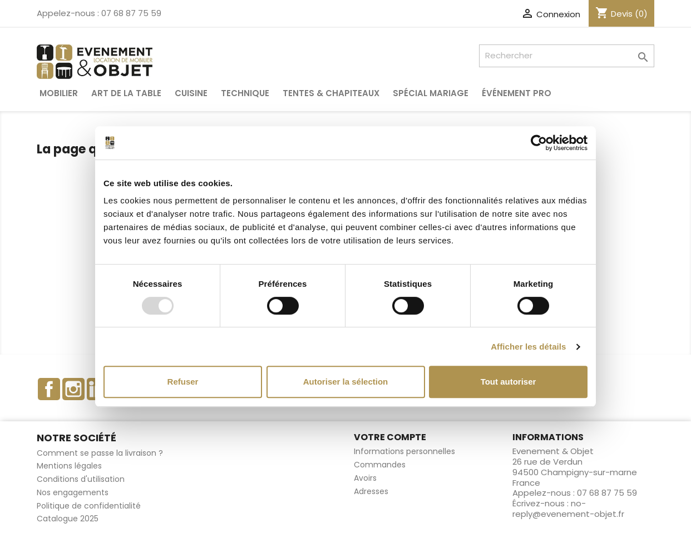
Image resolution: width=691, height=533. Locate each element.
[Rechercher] (566, 55)
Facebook (49, 389)
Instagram (73, 389)
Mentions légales (69, 465)
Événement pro (516, 93)
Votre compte (390, 437)
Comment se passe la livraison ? (100, 453)
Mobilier (59, 93)
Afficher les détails (528, 346)
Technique (245, 93)
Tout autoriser (508, 381)
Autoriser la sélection (345, 381)
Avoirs (365, 478)
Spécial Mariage (430, 93)
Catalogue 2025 (67, 518)
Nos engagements (72, 492)
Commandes (380, 464)
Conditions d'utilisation (81, 479)
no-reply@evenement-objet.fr (568, 508)
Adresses (371, 491)
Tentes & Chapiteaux (331, 93)
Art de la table (126, 93)
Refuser (183, 381)
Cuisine (191, 93)
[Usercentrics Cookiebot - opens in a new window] (539, 143)
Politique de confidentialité (89, 505)
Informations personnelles (404, 451)
